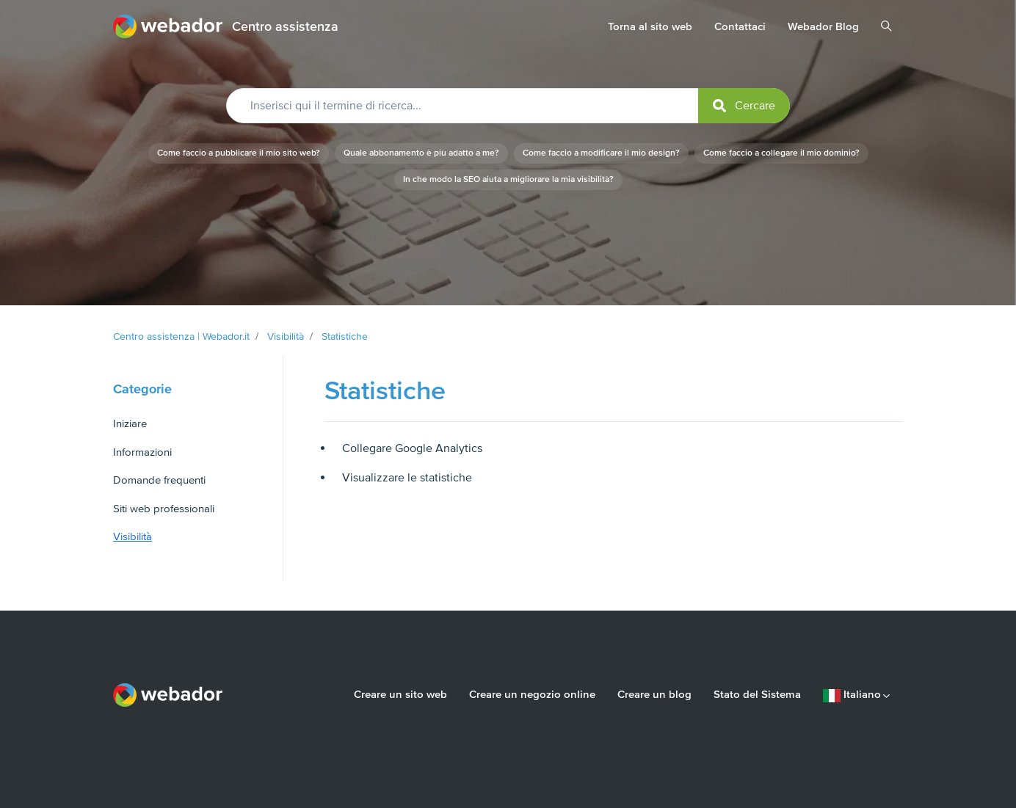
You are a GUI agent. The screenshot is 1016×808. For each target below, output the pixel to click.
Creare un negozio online (532, 694)
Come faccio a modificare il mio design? (601, 153)
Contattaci (740, 26)
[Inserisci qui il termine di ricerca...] (508, 105)
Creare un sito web (400, 694)
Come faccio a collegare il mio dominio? (781, 153)
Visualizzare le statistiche (407, 477)
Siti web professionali (163, 508)
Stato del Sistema (757, 694)
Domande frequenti (159, 480)
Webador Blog (823, 26)
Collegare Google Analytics (412, 448)
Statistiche (345, 336)
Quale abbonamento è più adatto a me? (421, 153)
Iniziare (130, 423)
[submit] (744, 105)
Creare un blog (654, 694)
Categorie (142, 389)
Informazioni (142, 452)
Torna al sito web (650, 26)
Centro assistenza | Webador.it (181, 336)
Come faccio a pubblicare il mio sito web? (238, 153)
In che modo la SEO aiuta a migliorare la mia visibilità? (508, 179)
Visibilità (285, 336)
